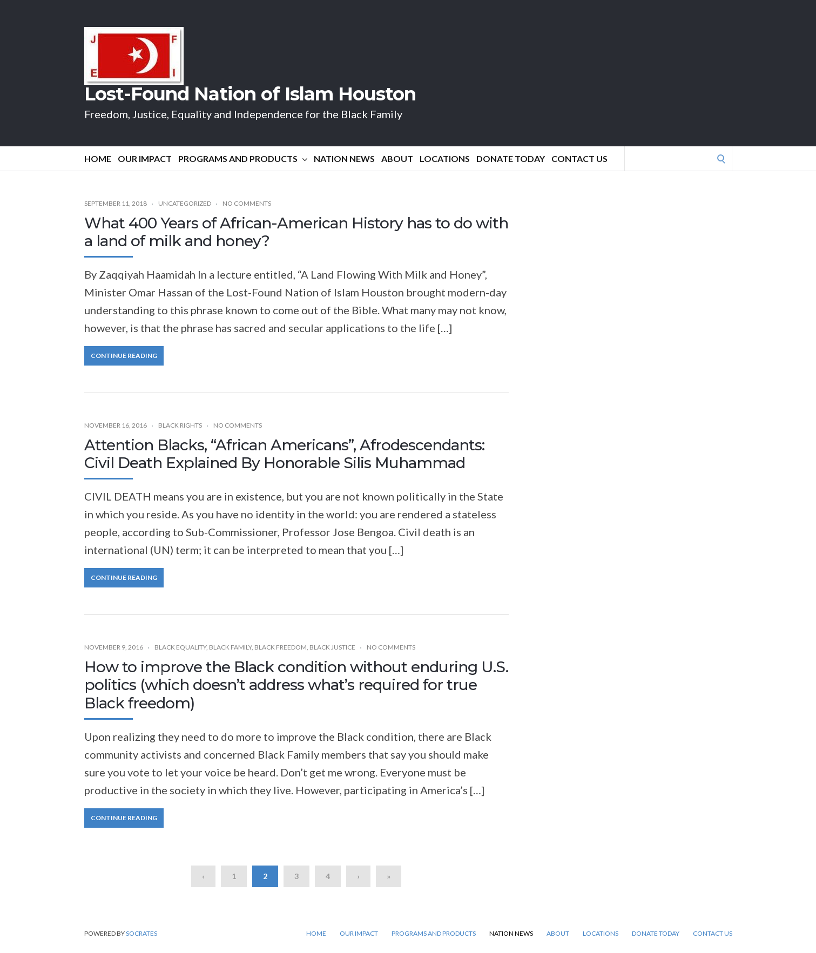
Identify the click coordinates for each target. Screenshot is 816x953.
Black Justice (332, 647)
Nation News (344, 158)
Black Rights (180, 425)
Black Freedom (280, 647)
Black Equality (180, 647)
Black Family (230, 647)
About (397, 158)
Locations (445, 158)
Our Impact (145, 158)
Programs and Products (242, 158)
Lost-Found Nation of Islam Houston (250, 94)
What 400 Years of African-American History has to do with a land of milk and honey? (296, 232)
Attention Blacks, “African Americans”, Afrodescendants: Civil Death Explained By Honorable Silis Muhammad (284, 454)
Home (97, 158)
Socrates (141, 933)
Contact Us (579, 158)
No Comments (246, 203)
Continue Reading (124, 356)
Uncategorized (184, 203)
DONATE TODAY (510, 158)
